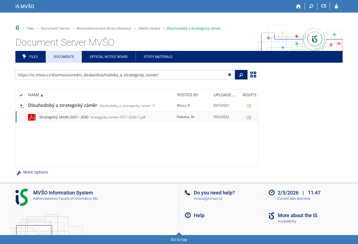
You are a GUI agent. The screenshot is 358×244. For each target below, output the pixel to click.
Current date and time (294, 199)
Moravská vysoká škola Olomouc (104, 28)
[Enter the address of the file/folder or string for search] (125, 74)
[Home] (298, 6)
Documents (64, 57)
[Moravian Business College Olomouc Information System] (24, 6)
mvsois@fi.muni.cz (208, 199)
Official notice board (109, 57)
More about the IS (297, 215)
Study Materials (158, 57)
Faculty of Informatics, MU (78, 199)
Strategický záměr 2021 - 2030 (92, 116)
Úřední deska (149, 28)
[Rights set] (248, 105)
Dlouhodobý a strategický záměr (194, 28)
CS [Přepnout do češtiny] (323, 6)
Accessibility (287, 221)
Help (199, 215)
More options (31, 172)
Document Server (55, 28)
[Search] (311, 6)
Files (30, 28)
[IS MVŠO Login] (336, 6)
